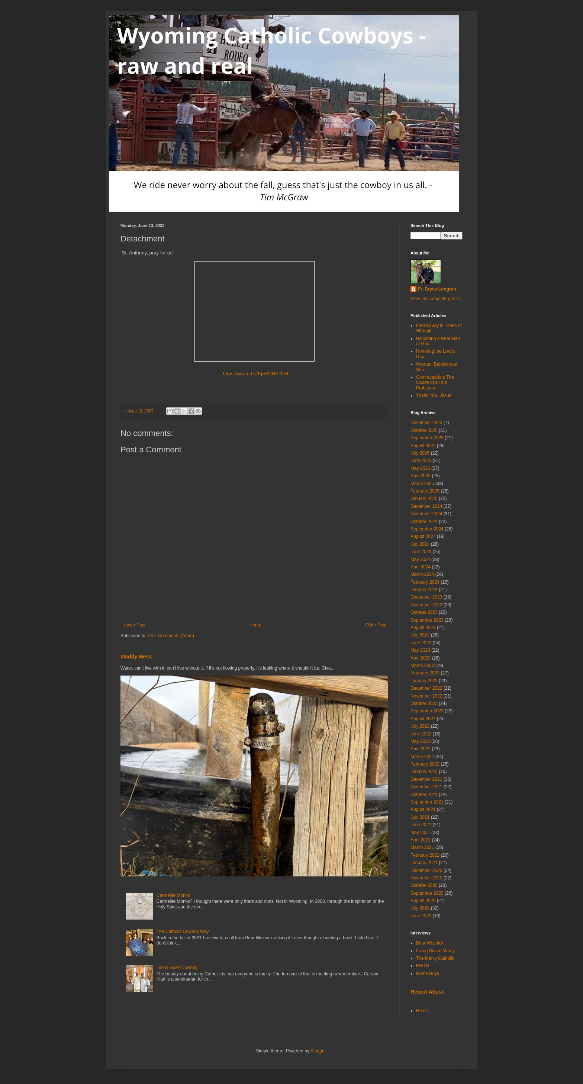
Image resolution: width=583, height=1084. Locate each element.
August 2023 (422, 627)
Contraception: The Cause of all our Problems (435, 383)
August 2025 (422, 445)
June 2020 (420, 915)
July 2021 (419, 817)
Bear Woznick (430, 943)
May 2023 (420, 650)
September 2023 (427, 620)
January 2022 (424, 771)
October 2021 (424, 794)
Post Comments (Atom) (171, 635)
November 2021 (426, 786)
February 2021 (424, 855)
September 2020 (427, 893)
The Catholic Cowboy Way (183, 931)
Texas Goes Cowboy (177, 967)
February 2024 (424, 582)
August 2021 (422, 809)
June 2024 (420, 551)
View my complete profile (435, 298)
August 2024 (422, 536)
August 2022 (422, 718)
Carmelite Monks (173, 895)
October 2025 (424, 430)
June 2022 (420, 734)
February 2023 (424, 673)
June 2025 (420, 460)
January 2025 (424, 498)
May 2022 (420, 741)
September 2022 (427, 710)
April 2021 (420, 840)
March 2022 (422, 756)
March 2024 (422, 574)
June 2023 (420, 642)
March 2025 (422, 483)
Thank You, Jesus (433, 395)
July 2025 (419, 453)
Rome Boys (427, 973)
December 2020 (426, 870)
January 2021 (424, 862)
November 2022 (426, 696)
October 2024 (424, 521)
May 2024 (420, 559)
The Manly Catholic (435, 958)
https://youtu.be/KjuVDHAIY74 (254, 373)
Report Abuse (427, 992)
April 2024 (420, 567)
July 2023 (419, 635)
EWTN (422, 965)
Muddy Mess (136, 657)
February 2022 (424, 764)
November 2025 (426, 422)
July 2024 (419, 544)
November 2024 (426, 513)
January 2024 (424, 589)
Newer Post (133, 625)
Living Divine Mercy (435, 950)
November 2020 (426, 878)
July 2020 (419, 908)
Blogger (318, 1050)
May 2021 (420, 832)
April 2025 (420, 475)
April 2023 (420, 658)
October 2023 (424, 612)
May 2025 (420, 468)
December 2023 (426, 597)
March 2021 (422, 847)
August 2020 (422, 900)
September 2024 (427, 529)
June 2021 (420, 824)
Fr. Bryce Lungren (437, 289)
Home (255, 625)
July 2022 (419, 726)
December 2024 (426, 506)
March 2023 (422, 665)
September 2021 (427, 802)
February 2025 (424, 491)
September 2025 (427, 437)
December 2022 (426, 688)
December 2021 (426, 779)
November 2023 (426, 604)
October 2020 (424, 885)
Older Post (375, 625)
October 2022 (424, 703)
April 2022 (420, 748)
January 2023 (424, 680)
